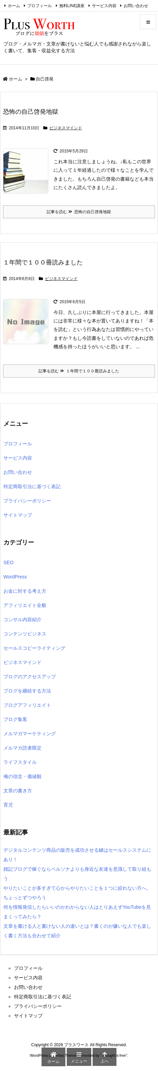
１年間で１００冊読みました (43, 262)
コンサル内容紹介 (22, 619)
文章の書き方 (17, 790)
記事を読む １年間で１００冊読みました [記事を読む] (78, 371)
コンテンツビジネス (24, 633)
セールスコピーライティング (34, 648)
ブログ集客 (15, 719)
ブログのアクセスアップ (29, 676)
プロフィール (39, 5)
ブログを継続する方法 (27, 691)
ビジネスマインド (65, 128)
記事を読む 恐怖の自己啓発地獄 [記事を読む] (79, 211)
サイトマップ (17, 515)
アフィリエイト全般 (24, 605)
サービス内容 (104, 5)
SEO (8, 562)
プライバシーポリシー (27, 500)
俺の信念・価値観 (22, 776)
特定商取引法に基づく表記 (32, 486)
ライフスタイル (20, 762)
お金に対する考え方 (24, 591)
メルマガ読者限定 (22, 748)
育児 (8, 805)
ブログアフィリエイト (27, 705)
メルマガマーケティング (29, 733)
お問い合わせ (136, 5)
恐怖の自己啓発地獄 (30, 111)
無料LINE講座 (72, 5)
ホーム (14, 5)
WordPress (15, 576)
